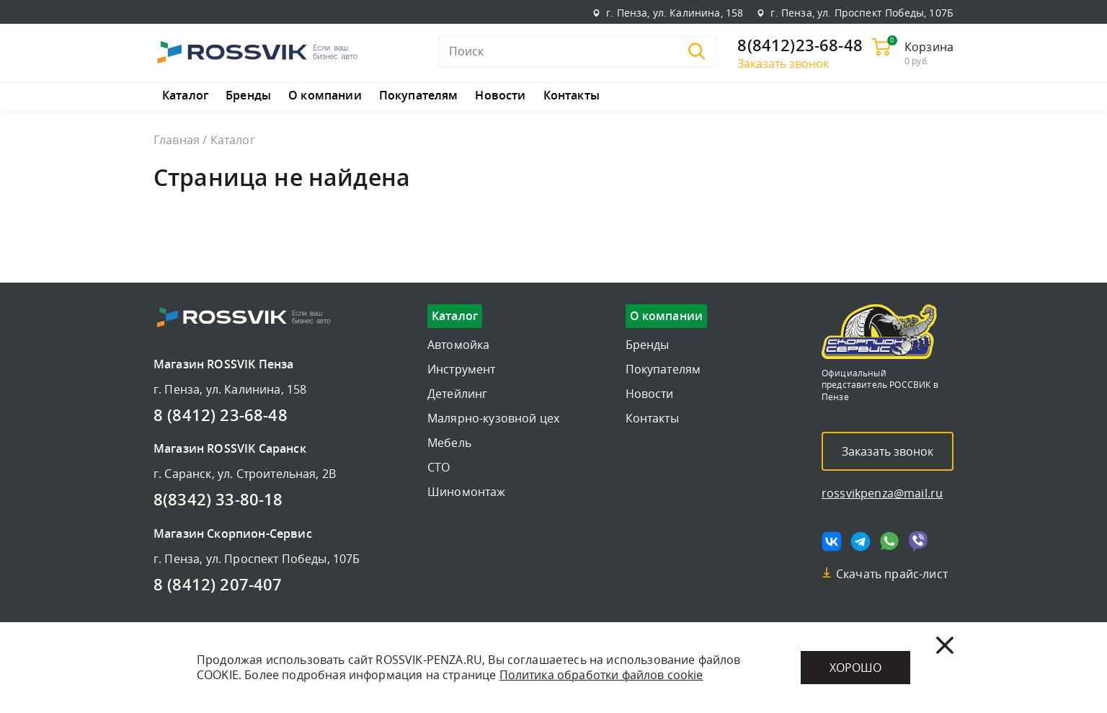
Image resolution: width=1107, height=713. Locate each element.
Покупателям (418, 96)
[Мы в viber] (918, 541)
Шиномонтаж (466, 492)
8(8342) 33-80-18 (218, 500)
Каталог (185, 96)
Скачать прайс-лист (892, 574)
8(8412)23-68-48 (799, 46)
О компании (325, 96)
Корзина (928, 47)
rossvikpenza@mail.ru (882, 493)
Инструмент (461, 369)
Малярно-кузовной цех (493, 418)
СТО (438, 467)
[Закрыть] (944, 645)
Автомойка (458, 345)
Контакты (571, 96)
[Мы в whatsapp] (889, 541)
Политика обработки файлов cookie (601, 675)
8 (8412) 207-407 (218, 585)
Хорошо (855, 668)
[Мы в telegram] (860, 541)
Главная (177, 140)
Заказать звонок (783, 63)
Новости (500, 96)
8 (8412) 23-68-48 (221, 416)
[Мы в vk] (832, 541)
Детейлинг (457, 394)
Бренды (248, 96)
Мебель (449, 443)
